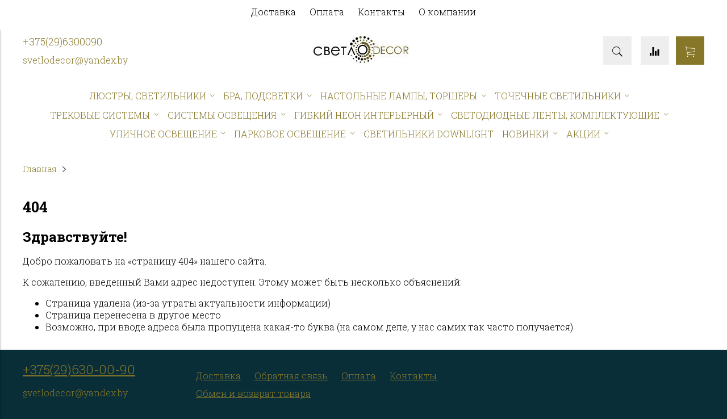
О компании (447, 12)
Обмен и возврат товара (253, 393)
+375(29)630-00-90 (79, 369)
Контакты (381, 12)
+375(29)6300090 (62, 41)
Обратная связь (291, 376)
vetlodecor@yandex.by (77, 60)
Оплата (327, 12)
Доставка (273, 12)
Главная (40, 169)
